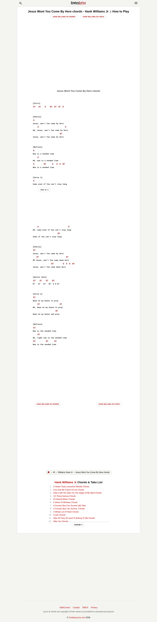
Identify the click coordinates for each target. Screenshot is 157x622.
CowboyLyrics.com (77, 617)
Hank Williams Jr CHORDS (48, 404)
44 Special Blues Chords (64, 499)
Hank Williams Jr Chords (64, 17)
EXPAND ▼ (78, 525)
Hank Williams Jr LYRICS (109, 404)
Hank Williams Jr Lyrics (93, 17)
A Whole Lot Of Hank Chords (66, 512)
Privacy (94, 607)
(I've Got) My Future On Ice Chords (68, 490)
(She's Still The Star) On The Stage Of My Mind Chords (77, 493)
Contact (76, 607)
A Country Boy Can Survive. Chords (69, 509)
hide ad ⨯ (45, 190)
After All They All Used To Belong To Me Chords (74, 518)
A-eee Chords (59, 515)
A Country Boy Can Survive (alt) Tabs (69, 506)
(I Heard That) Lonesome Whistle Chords (71, 487)
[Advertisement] (78, 69)
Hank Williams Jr (66, 482)
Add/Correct (65, 607)
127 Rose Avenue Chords (64, 496)
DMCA (85, 607)
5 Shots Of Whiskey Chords (65, 502)
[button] (20, 3)
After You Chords (60, 521)
